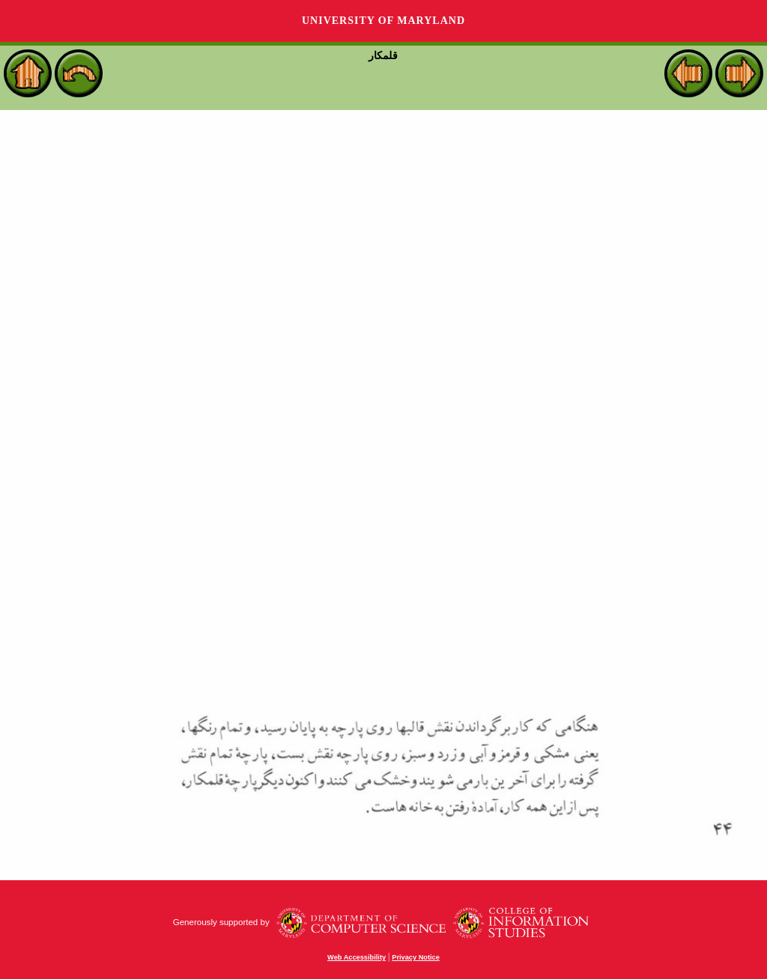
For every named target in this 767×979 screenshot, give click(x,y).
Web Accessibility (356, 957)
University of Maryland (383, 20)
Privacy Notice (416, 957)
